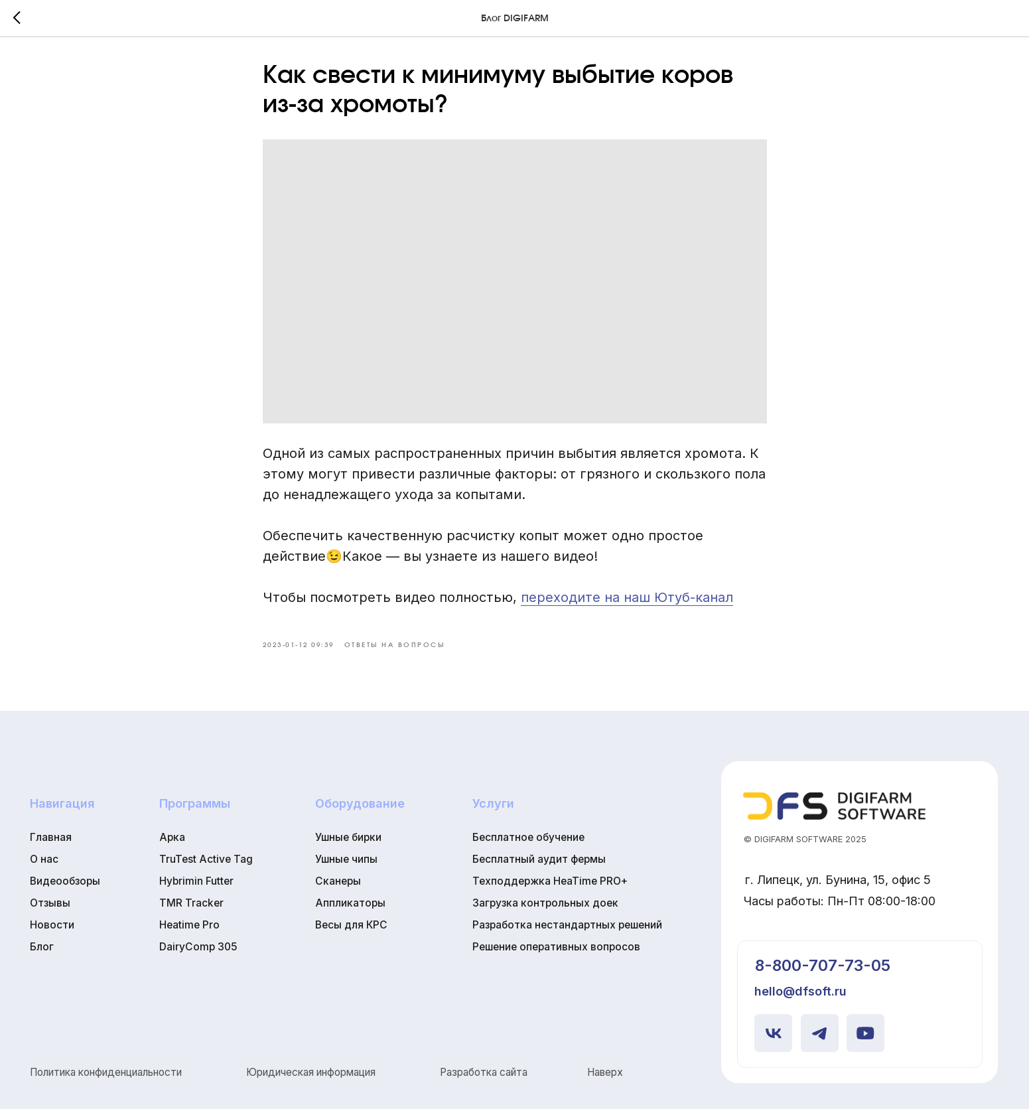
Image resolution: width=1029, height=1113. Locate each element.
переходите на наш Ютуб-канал (627, 599)
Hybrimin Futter (196, 885)
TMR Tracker (191, 907)
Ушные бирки (348, 841)
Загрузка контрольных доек (545, 907)
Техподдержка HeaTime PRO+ (550, 885)
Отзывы (50, 907)
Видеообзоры (65, 885)
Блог (42, 950)
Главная (51, 841)
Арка (172, 841)
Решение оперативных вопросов (556, 950)
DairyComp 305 (198, 950)
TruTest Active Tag (206, 863)
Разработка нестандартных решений (567, 929)
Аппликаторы (350, 907)
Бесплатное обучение (528, 841)
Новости (52, 929)
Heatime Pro (189, 929)
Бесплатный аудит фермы (539, 863)
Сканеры (338, 885)
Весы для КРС (351, 929)
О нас (44, 863)
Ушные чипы (346, 863)
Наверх (605, 1076)
